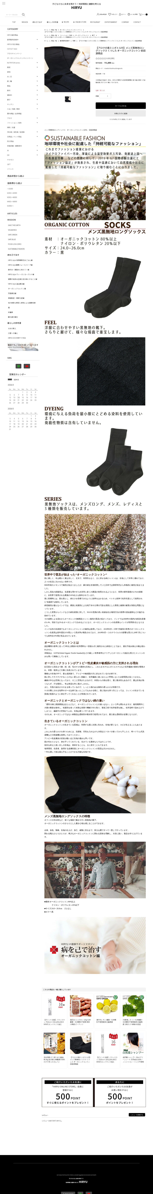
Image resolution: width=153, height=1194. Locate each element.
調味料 (9, 95)
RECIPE (67, 22)
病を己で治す (37, 22)
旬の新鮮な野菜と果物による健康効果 (22, 303)
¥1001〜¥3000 (12, 193)
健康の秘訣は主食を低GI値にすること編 (22, 279)
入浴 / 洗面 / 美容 (13, 109)
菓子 (8, 99)
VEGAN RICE (12, 230)
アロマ (9, 118)
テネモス (10, 160)
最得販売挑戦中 (12, 39)
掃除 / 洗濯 (11, 127)
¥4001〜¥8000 (12, 201)
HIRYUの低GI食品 (13, 44)
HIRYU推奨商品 (12, 35)
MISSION (25, 22)
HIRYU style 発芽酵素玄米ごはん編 (20, 260)
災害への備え (13, 333)
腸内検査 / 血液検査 (14, 113)
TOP (14, 22)
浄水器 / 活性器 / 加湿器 (15, 132)
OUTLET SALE (12, 49)
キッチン (10, 104)
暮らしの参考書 (53, 22)
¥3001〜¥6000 (12, 197)
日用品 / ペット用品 (14, 136)
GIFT (9, 164)
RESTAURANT (95, 22)
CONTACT (137, 22)
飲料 (8, 90)
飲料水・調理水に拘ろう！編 (18, 269)
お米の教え (12, 328)
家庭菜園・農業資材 (14, 146)
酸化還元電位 (13, 317)
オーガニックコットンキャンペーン (20, 58)
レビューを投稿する (137, 1115)
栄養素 (10, 312)
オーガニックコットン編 (17, 288)
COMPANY (125, 22)
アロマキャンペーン (14, 53)
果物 (8, 72)
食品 (8, 86)
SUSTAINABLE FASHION (16, 249)
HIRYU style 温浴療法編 (16, 284)
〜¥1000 (10, 189)
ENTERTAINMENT (111, 22)
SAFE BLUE (12, 239)
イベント (10, 169)
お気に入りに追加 (120, 113)
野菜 (8, 67)
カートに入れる (120, 106)
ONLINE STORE (81, 22)
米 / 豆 (9, 76)
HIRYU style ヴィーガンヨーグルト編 (21, 274)
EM (8, 155)
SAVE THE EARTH (14, 225)
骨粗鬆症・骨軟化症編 (16, 298)
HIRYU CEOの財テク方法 (17, 338)
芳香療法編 (12, 293)
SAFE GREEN (12, 234)
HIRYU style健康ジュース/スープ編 (20, 265)
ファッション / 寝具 (14, 123)
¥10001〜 (10, 206)
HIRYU (76, 1181)
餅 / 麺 (9, 81)
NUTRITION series (13, 63)
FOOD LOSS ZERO (14, 244)
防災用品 (10, 141)
